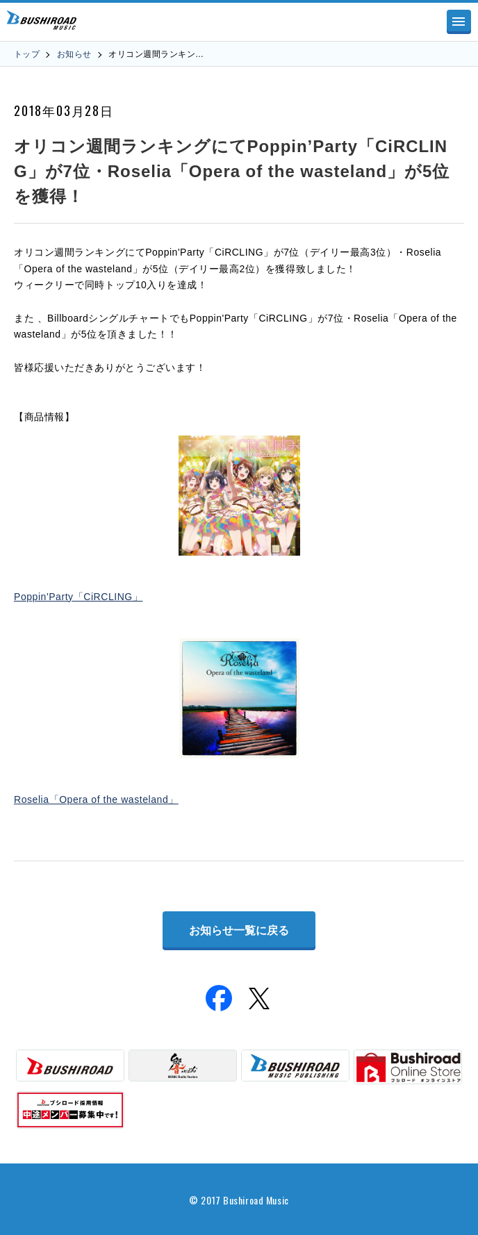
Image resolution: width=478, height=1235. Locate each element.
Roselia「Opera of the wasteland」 (96, 799)
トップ (27, 54)
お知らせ (74, 54)
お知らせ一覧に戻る (239, 930)
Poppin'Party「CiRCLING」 (78, 596)
